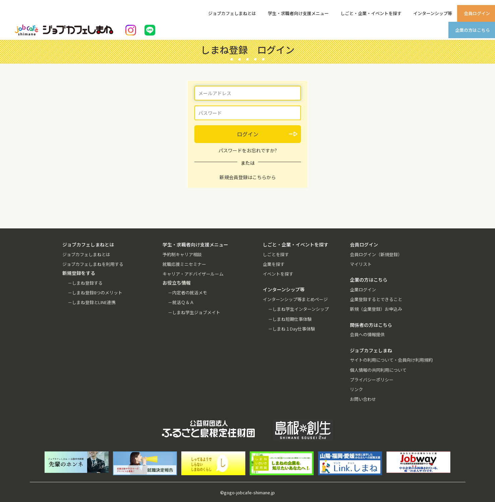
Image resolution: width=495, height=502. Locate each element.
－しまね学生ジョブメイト (194, 312)
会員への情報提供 (367, 334)
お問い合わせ (363, 399)
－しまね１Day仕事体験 (291, 329)
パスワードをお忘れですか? (248, 150)
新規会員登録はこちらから (248, 177)
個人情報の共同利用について (378, 370)
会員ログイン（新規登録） (376, 254)
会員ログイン (477, 13)
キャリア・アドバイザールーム (193, 274)
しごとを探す (276, 254)
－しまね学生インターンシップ (298, 309)
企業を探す (274, 264)
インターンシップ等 (432, 13)
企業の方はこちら (472, 30)
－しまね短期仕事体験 (290, 319)
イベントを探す (278, 274)
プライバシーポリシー (371, 379)
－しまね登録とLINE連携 (92, 302)
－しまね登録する (85, 283)
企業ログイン (363, 289)
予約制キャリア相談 (182, 254)
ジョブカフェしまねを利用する (92, 264)
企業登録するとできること (376, 299)
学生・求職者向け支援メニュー (298, 13)
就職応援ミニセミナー (184, 264)
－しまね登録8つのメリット (95, 292)
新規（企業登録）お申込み (376, 309)
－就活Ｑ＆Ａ (181, 302)
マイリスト (361, 264)
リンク (356, 389)
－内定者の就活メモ (187, 292)
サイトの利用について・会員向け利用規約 (391, 360)
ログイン (247, 134)
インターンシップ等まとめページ (295, 299)
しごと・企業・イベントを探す (371, 13)
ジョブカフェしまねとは (232, 13)
